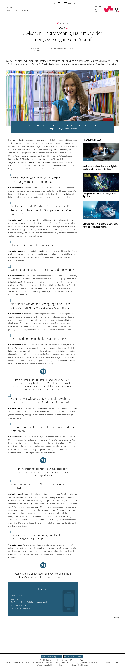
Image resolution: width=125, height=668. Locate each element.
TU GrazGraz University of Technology (18, 9)
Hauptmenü (70, 3)
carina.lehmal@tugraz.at (21, 608)
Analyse (73, 660)
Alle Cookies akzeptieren (51, 656)
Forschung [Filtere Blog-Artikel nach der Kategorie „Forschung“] (88, 159)
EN (54, 3)
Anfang (115, 615)
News (62, 27)
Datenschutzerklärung (78, 665)
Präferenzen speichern (73, 656)
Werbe (81, 660)
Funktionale (62, 660)
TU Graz (61, 23)
